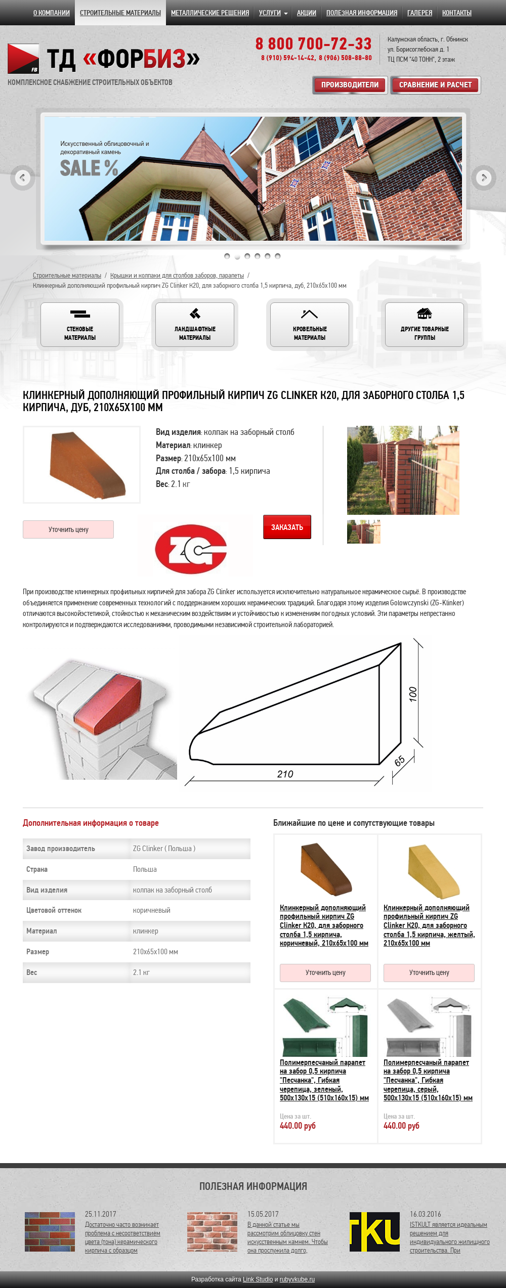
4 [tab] (258, 256)
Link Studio (258, 1279)
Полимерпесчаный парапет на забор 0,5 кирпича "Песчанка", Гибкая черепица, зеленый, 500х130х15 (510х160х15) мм (324, 1080)
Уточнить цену (69, 529)
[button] (79, 324)
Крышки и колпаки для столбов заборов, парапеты (177, 275)
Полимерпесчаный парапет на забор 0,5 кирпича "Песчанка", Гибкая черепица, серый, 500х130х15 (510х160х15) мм (428, 1080)
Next (483, 178)
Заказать (287, 527)
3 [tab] (247, 256)
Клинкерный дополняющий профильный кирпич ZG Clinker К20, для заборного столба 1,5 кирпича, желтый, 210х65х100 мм (429, 925)
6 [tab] (278, 256)
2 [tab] (237, 256)
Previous (22, 178)
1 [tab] (227, 256)
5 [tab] (268, 256)
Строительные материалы (67, 275)
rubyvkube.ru (297, 1279)
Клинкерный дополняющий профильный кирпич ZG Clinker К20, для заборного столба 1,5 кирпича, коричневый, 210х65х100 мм (324, 925)
